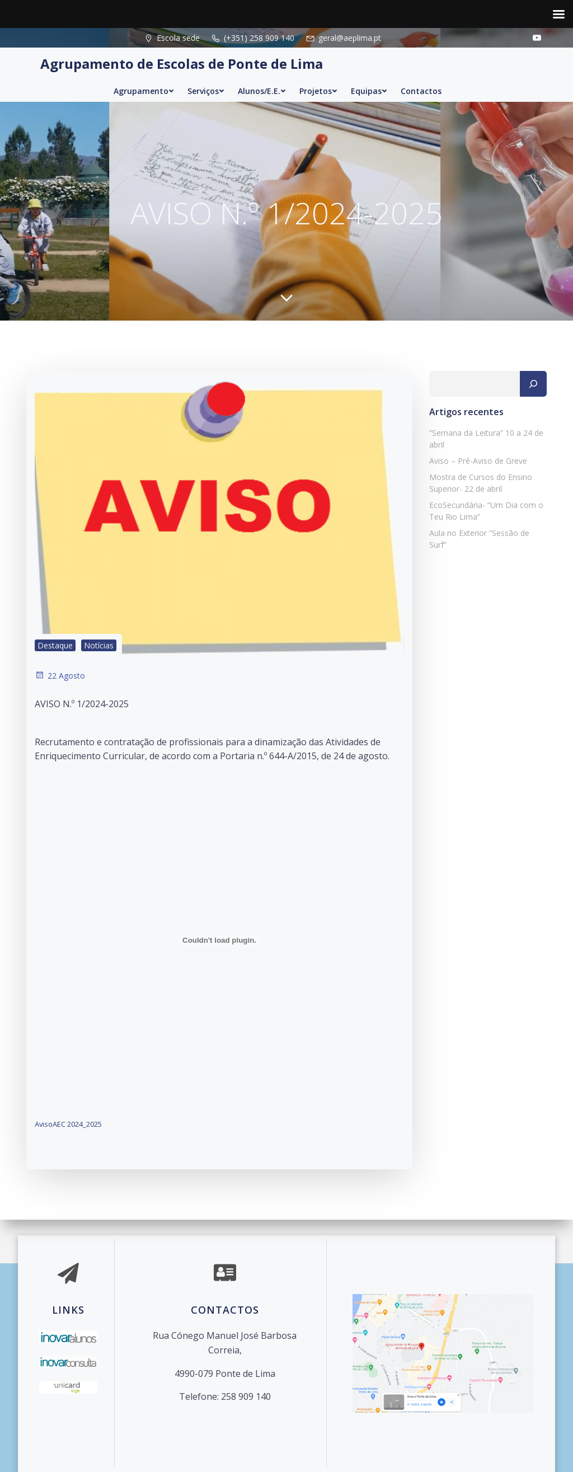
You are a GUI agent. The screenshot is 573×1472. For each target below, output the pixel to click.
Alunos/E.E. (262, 91)
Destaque (55, 645)
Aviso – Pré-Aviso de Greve (478, 460)
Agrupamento (144, 91)
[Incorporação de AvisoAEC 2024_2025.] (219, 940)
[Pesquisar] (533, 384)
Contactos (421, 91)
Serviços (205, 91)
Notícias (99, 645)
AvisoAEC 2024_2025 (68, 1124)
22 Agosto (60, 675)
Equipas (369, 91)
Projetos (318, 91)
